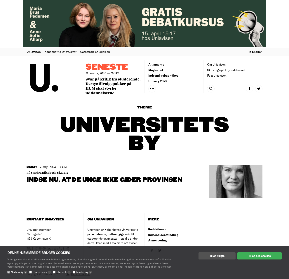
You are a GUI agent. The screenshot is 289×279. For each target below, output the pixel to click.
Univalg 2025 (157, 81)
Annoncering (157, 240)
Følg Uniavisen (217, 75)
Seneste (107, 67)
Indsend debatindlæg (163, 75)
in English (255, 51)
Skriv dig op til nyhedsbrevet (226, 70)
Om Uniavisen (216, 64)
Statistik (64, 271)
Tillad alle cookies (259, 255)
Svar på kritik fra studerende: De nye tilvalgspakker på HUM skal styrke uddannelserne (113, 85)
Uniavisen (34, 51)
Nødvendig (19, 271)
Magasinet (155, 70)
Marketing (84, 271)
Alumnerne (156, 64)
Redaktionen (157, 229)
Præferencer (42, 271)
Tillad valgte (217, 255)
